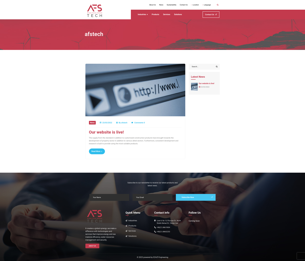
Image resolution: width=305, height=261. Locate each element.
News (92, 123)
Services (132, 231)
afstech (124, 123)
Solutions (132, 236)
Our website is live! (106, 132)
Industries (132, 220)
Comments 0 (138, 122)
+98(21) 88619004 (163, 227)
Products (132, 226)
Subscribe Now (197, 197)
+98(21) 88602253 (163, 232)
